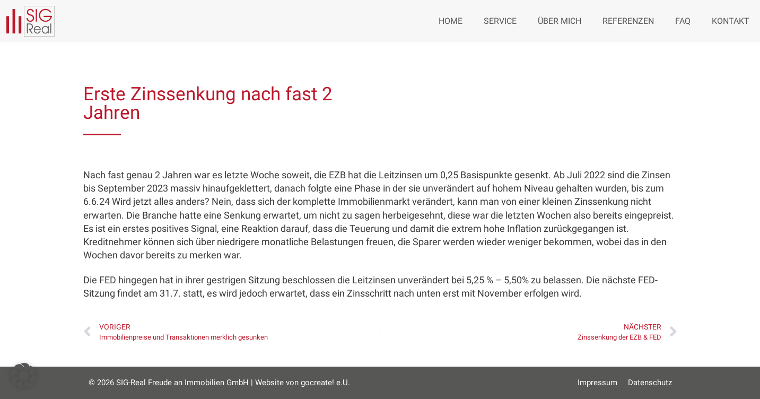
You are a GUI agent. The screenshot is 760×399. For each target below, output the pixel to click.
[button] (23, 375)
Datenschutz (650, 382)
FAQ (683, 21)
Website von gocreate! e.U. (302, 382)
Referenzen (628, 21)
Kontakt (730, 21)
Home (450, 21)
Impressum (597, 382)
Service (500, 21)
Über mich (559, 21)
